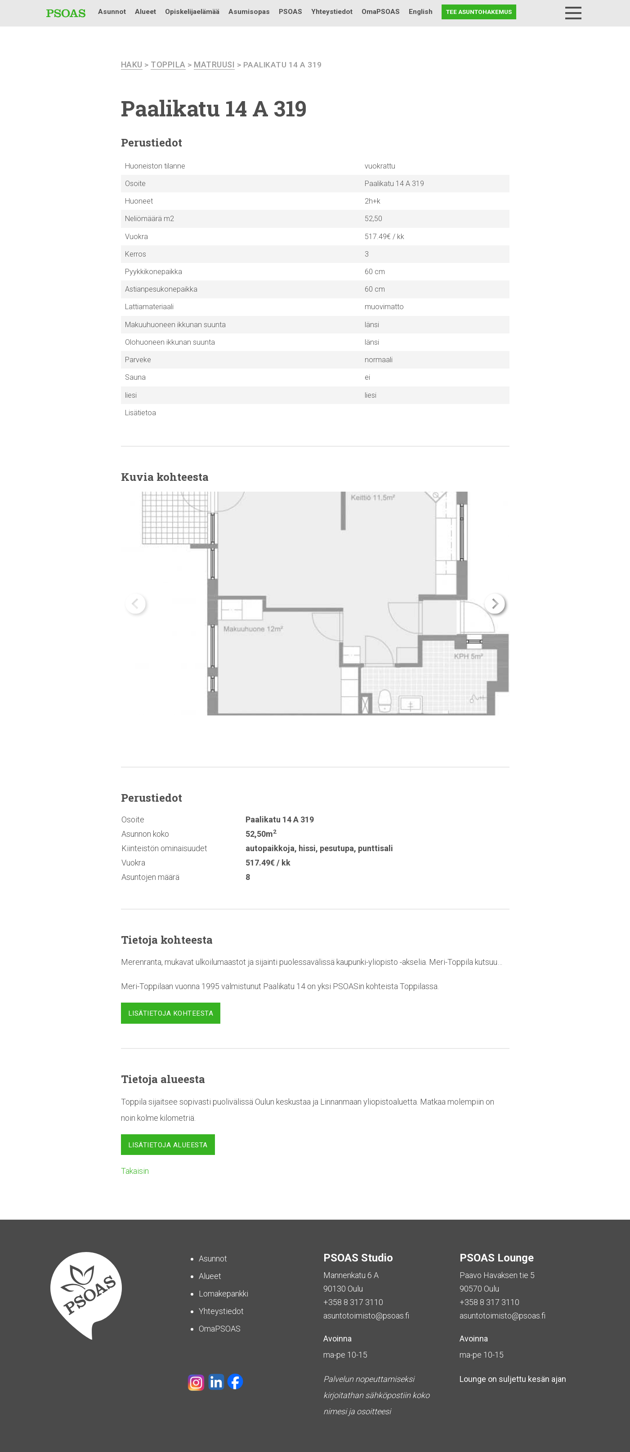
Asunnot (112, 12)
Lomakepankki (223, 1293)
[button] (495, 604)
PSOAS (290, 12)
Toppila (168, 64)
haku (132, 64)
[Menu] (573, 13)
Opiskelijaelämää (192, 12)
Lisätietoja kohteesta (171, 1013)
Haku (550, 12)
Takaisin (135, 1171)
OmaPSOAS (381, 12)
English (421, 12)
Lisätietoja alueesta (168, 1145)
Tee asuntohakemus (479, 11)
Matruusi (214, 64)
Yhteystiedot (332, 12)
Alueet (145, 12)
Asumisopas (249, 12)
